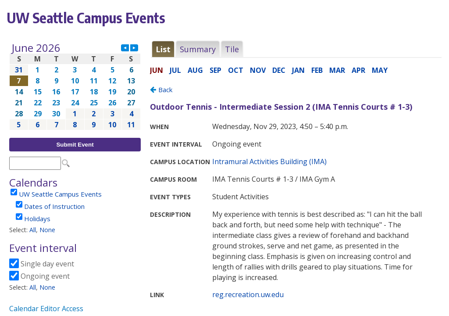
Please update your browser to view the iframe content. (75, 86)
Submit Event (74, 144)
